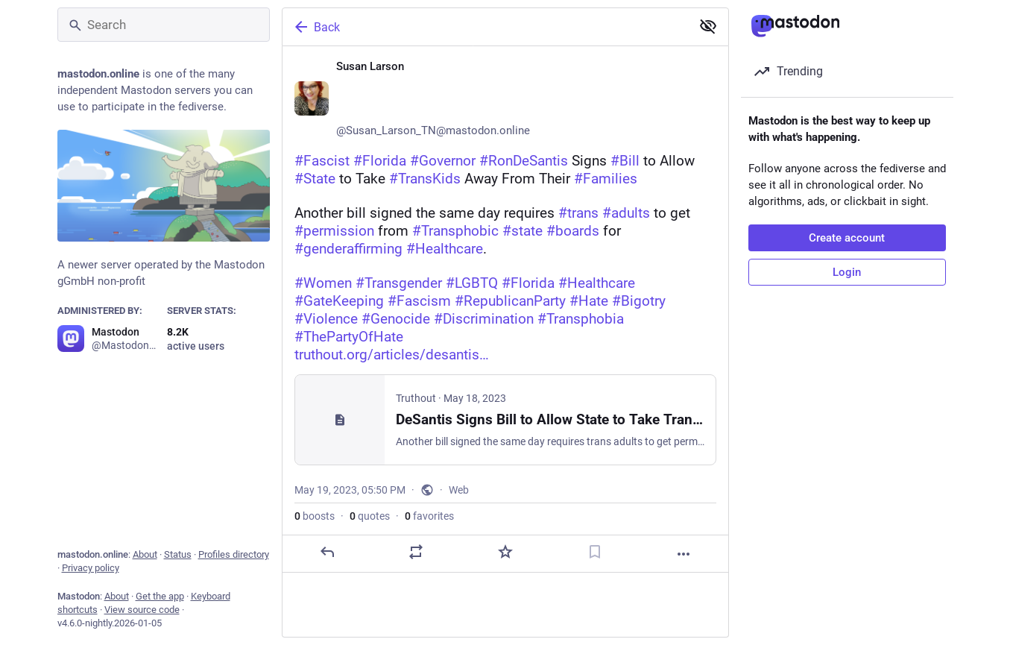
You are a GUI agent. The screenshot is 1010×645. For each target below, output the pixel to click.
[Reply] (326, 552)
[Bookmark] (594, 552)
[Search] (163, 24)
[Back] (485, 26)
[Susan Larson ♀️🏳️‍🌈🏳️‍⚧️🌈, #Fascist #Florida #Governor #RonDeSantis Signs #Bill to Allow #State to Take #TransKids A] (505, 309)
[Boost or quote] (416, 552)
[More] (683, 554)
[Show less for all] (708, 26)
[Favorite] (505, 552)
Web (459, 490)
